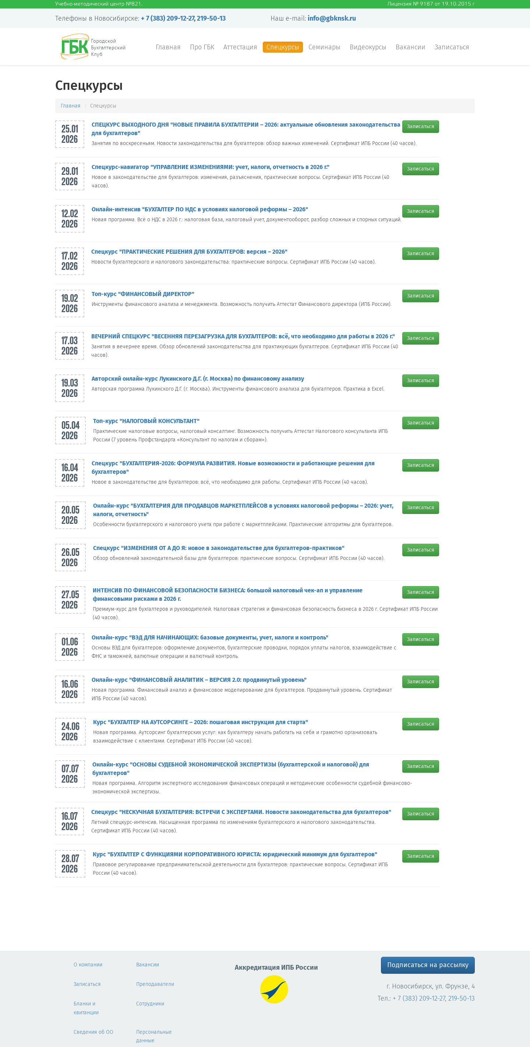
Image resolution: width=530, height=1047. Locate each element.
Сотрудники (150, 1004)
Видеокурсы (368, 47)
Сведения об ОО (93, 1032)
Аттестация (240, 47)
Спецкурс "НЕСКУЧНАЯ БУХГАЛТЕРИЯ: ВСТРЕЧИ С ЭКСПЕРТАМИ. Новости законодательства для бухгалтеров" (241, 811)
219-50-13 (211, 18)
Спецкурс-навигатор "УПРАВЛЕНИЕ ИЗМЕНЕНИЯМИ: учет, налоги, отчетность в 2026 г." (210, 166)
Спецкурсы (282, 47)
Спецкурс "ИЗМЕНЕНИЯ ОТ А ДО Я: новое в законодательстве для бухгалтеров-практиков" (218, 547)
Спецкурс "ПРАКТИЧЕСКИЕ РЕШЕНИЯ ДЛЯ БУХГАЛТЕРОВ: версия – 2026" (189, 251)
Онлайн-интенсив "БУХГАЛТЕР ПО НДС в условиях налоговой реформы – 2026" (200, 209)
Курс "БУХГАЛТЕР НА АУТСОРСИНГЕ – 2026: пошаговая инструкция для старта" (200, 722)
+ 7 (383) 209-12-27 (167, 18)
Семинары (324, 47)
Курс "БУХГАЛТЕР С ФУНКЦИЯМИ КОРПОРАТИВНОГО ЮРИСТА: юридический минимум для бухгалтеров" (235, 854)
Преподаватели (155, 984)
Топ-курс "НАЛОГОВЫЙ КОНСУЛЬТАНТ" (146, 420)
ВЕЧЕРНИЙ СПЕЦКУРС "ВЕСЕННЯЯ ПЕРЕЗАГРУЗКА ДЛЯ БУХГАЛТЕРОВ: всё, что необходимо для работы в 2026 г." (243, 336)
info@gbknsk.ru (332, 18)
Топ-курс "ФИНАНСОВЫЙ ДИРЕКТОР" (143, 293)
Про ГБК (202, 47)
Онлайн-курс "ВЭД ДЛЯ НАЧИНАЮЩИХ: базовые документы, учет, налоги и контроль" (210, 637)
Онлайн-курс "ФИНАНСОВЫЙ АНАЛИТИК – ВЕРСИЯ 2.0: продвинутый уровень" (199, 679)
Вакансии (410, 47)
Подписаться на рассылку (428, 965)
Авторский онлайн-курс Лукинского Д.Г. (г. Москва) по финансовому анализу (198, 378)
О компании (88, 965)
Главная (168, 47)
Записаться (452, 47)
